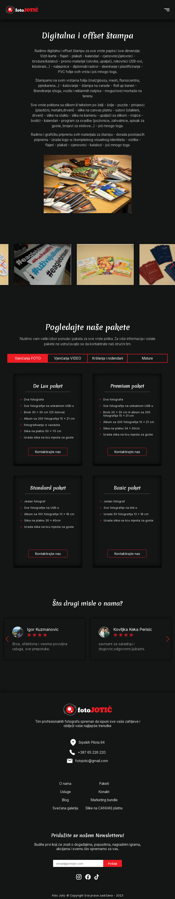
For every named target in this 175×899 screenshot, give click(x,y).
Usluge (65, 792)
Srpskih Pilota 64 (92, 742)
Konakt (103, 792)
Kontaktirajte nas (48, 452)
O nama (65, 783)
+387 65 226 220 (92, 752)
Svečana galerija (65, 808)
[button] (172, 264)
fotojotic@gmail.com (91, 761)
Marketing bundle (104, 800)
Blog (65, 800)
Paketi (104, 783)
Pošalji (112, 863)
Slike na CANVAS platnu (104, 808)
